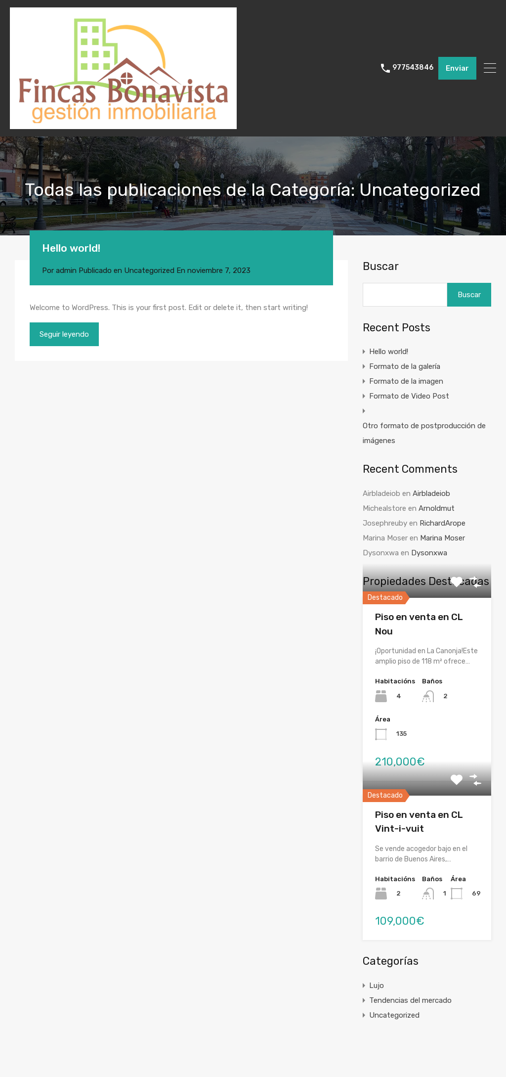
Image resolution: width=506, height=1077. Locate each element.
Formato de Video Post (409, 396)
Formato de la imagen (406, 381)
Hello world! (71, 248)
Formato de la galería (404, 366)
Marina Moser (442, 538)
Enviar (457, 68)
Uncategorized (149, 270)
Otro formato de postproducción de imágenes (424, 433)
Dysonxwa (429, 552)
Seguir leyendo (64, 334)
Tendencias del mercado (410, 1000)
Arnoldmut (437, 508)
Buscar (381, 266)
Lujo (376, 985)
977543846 (412, 68)
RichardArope (442, 523)
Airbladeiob (431, 493)
